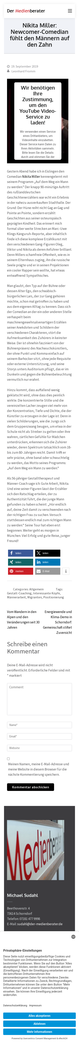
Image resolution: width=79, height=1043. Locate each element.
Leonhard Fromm (23, 71)
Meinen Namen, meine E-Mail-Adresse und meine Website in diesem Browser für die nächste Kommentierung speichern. (38, 769)
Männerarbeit (16, 597)
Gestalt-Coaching (19, 593)
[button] (20, 553)
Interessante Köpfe (46, 593)
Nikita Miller (31, 176)
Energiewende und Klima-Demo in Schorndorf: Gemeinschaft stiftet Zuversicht (57, 622)
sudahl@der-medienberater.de (40, 924)
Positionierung (53, 597)
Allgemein (36, 589)
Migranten (34, 597)
